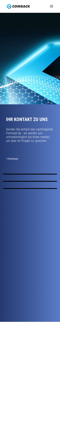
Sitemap (43, 412)
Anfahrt (30, 348)
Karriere (30, 356)
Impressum (17, 412)
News (30, 360)
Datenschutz (30, 412)
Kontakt (30, 352)
